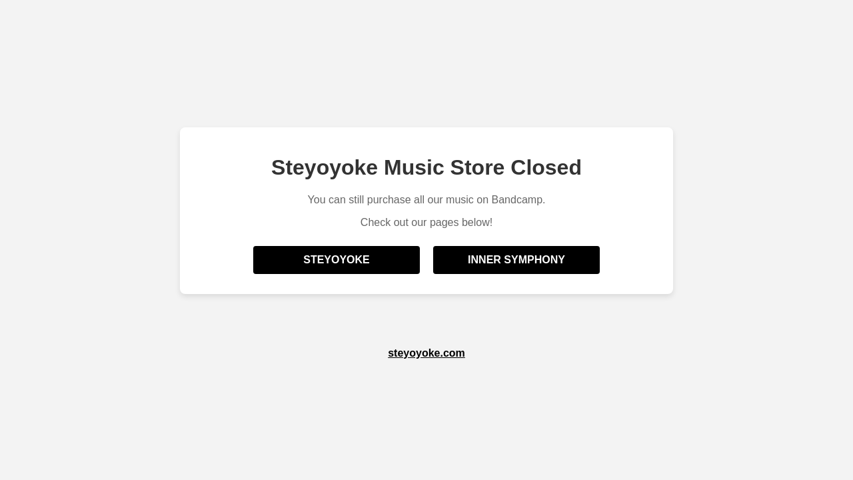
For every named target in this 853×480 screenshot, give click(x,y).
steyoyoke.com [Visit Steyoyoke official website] (426, 353)
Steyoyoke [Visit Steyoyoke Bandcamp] (336, 259)
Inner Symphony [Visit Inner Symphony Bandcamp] (516, 259)
